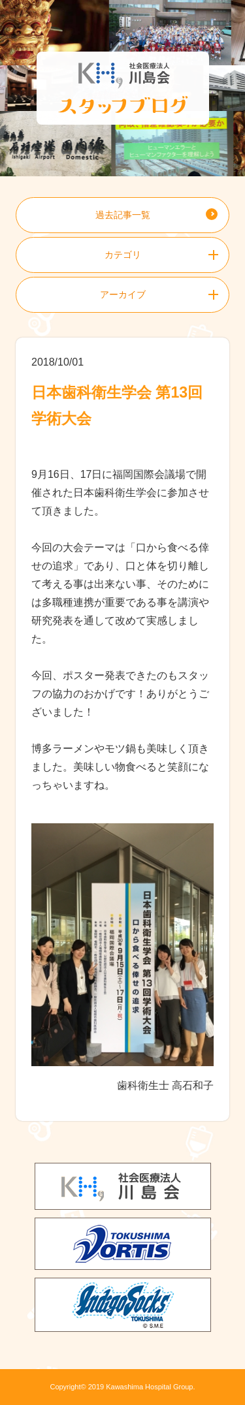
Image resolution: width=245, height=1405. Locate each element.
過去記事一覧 (122, 215)
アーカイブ (123, 294)
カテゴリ (123, 254)
